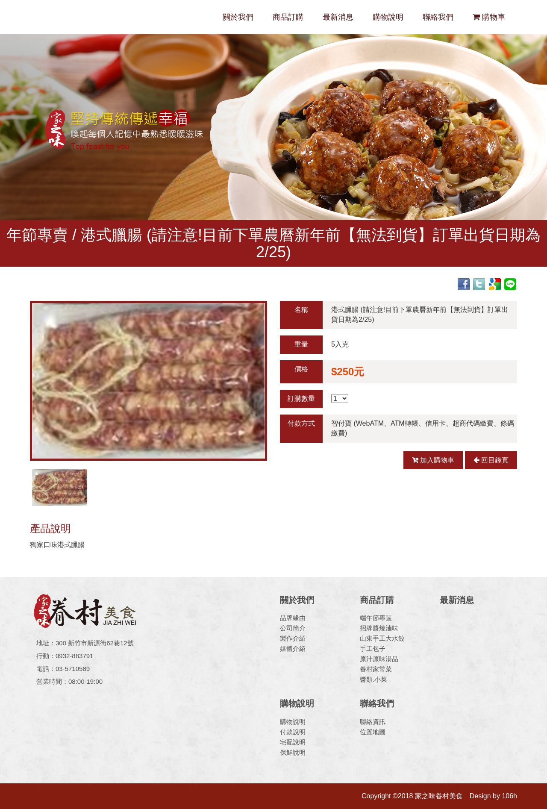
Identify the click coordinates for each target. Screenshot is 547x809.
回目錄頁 (491, 460)
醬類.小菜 (373, 679)
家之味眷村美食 (90, 17)
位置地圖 (372, 731)
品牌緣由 (293, 617)
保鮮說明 (293, 752)
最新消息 (338, 17)
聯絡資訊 (372, 721)
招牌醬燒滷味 (379, 628)
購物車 (489, 17)
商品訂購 (288, 17)
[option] (148, 380)
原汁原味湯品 (379, 658)
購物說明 (388, 17)
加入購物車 (433, 460)
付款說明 (293, 731)
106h (509, 796)
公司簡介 (293, 628)
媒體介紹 (293, 648)
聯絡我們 (438, 17)
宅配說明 (293, 742)
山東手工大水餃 (382, 638)
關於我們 (238, 17)
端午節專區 (376, 617)
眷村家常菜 (376, 669)
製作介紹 (293, 638)
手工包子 (372, 648)
